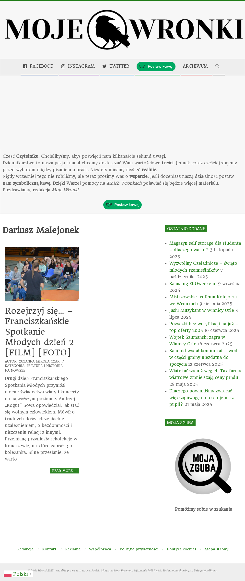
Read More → (64, 471)
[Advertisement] (122, 112)
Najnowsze (15, 370)
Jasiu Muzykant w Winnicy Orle (201, 310)
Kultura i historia (45, 366)
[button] (219, 67)
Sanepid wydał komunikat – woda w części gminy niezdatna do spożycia (204, 357)
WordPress (210, 570)
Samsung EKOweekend (193, 283)
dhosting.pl (185, 570)
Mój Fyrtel (154, 570)
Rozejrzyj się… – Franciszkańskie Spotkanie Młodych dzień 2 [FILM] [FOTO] (39, 332)
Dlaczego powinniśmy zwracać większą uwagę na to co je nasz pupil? (201, 397)
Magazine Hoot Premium (116, 570)
